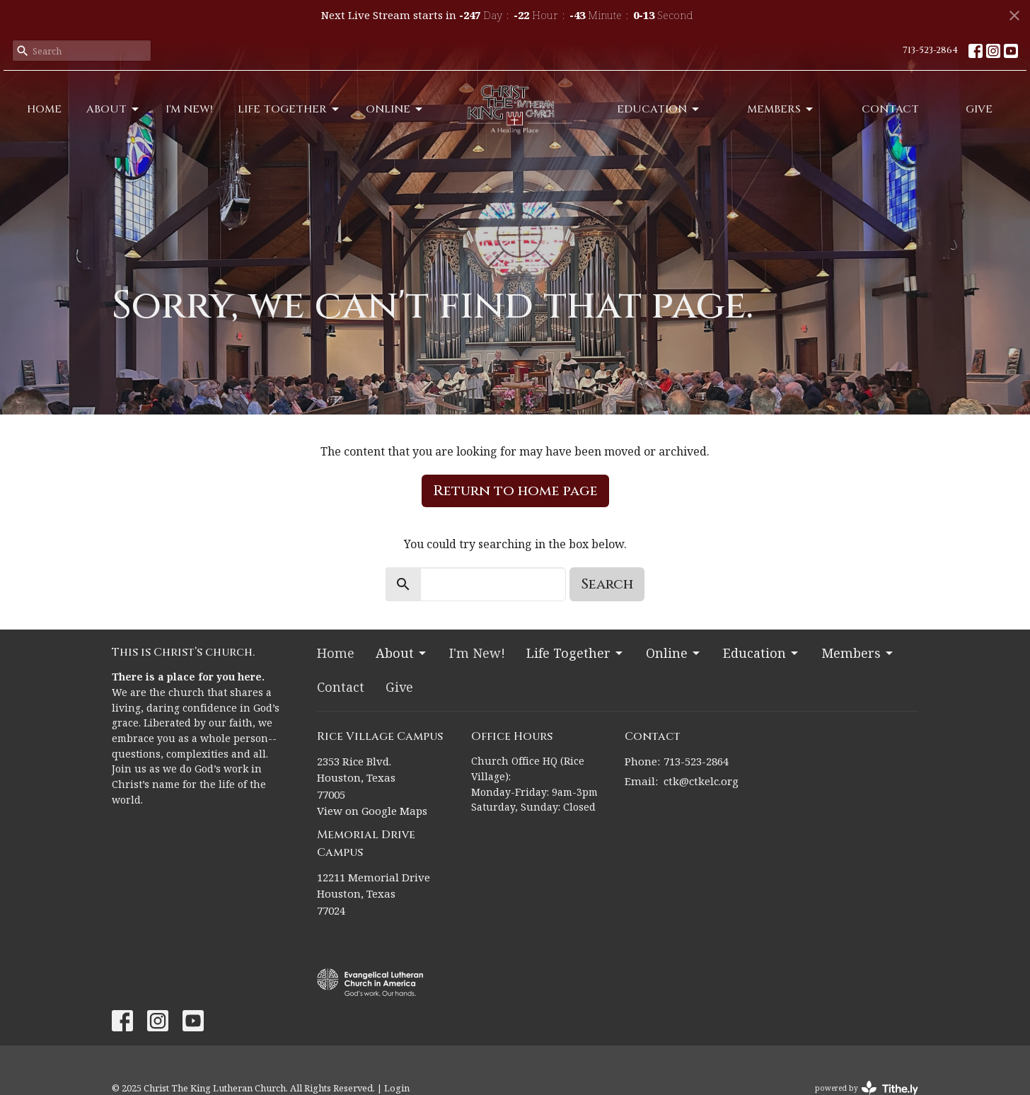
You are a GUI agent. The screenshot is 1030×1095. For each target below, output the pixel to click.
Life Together (289, 109)
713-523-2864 (930, 50)
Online (395, 109)
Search (607, 583)
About (113, 109)
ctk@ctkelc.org (701, 781)
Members (781, 109)
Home (44, 109)
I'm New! (189, 109)
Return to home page (515, 490)
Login (397, 1088)
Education (659, 109)
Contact (890, 109)
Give (979, 109)
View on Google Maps (372, 811)
